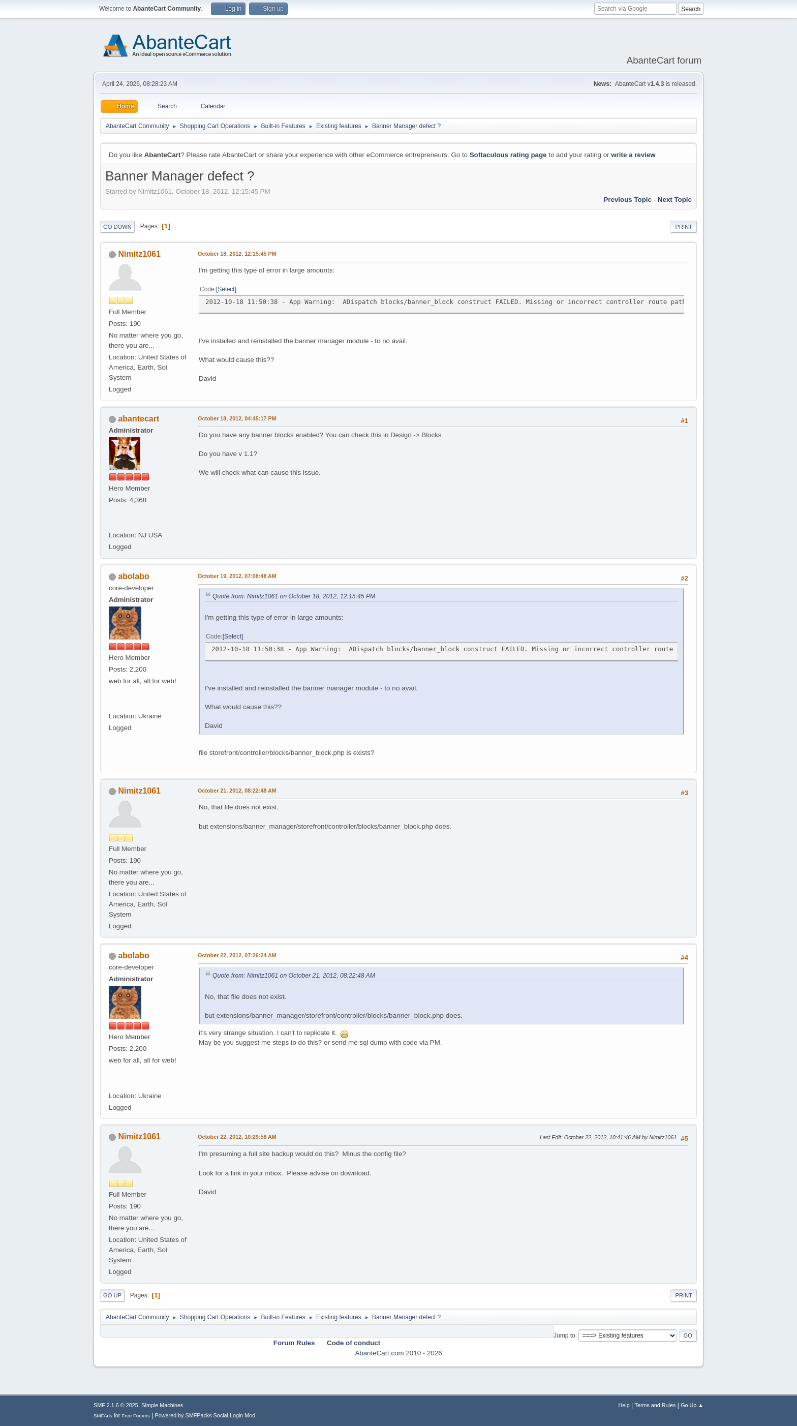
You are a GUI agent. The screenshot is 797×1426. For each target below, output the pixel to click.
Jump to (564, 1335)
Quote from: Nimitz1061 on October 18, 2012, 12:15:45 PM (293, 596)
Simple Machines (162, 1405)
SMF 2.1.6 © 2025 (116, 1405)
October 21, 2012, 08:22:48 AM (237, 790)
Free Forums (135, 1415)
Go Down (117, 227)
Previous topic (627, 199)
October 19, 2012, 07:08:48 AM (237, 576)
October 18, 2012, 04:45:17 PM (237, 418)
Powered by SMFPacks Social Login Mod (205, 1415)
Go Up (112, 1295)
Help (624, 1405)
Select (226, 289)
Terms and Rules (655, 1405)
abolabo (133, 576)
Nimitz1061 (139, 254)
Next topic (675, 199)
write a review (633, 155)
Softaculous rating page (508, 155)
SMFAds (103, 1415)
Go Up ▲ (692, 1405)
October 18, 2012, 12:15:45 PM (237, 254)
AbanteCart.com (379, 1353)
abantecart (138, 418)
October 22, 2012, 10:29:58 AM (237, 1137)
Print (683, 227)
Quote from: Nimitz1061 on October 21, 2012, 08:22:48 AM (293, 975)
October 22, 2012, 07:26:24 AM (237, 955)
